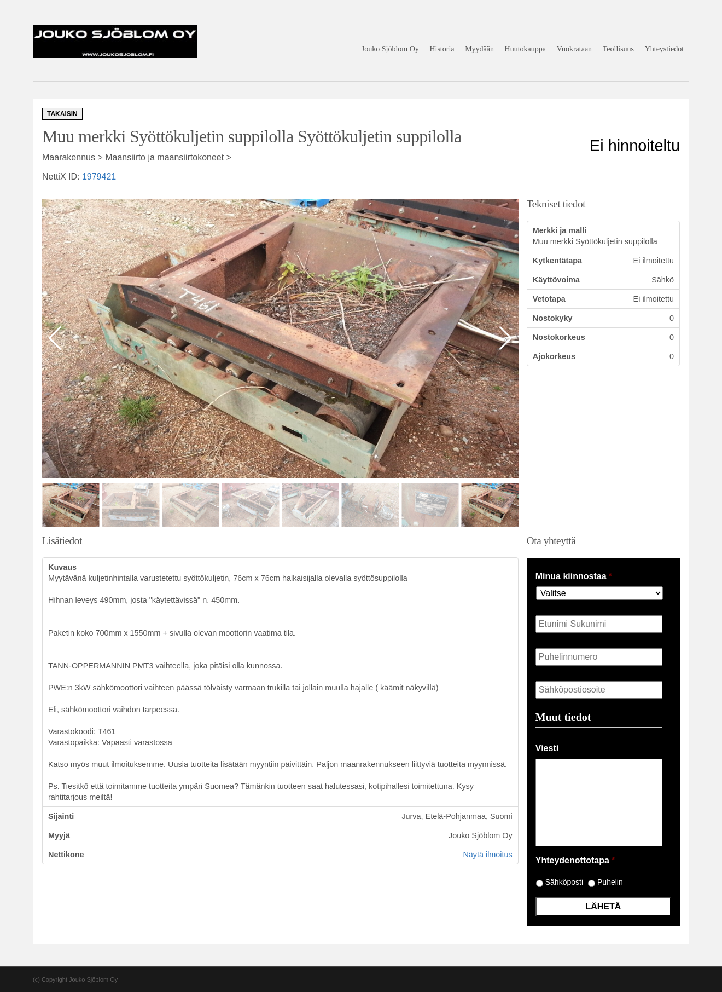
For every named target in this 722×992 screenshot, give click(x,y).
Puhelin (610, 882)
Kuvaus (62, 567)
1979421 (99, 176)
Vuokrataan (574, 49)
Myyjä (59, 835)
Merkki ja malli (559, 230)
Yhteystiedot (664, 49)
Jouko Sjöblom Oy (390, 49)
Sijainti (61, 816)
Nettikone (66, 854)
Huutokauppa (525, 49)
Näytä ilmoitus (487, 854)
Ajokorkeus (554, 356)
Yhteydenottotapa (575, 860)
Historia (441, 49)
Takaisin (62, 114)
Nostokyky (553, 318)
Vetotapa (549, 299)
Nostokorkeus (559, 337)
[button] (505, 338)
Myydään (479, 49)
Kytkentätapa (557, 260)
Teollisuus (618, 49)
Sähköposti (564, 882)
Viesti (546, 748)
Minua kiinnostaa (573, 576)
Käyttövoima (556, 279)
